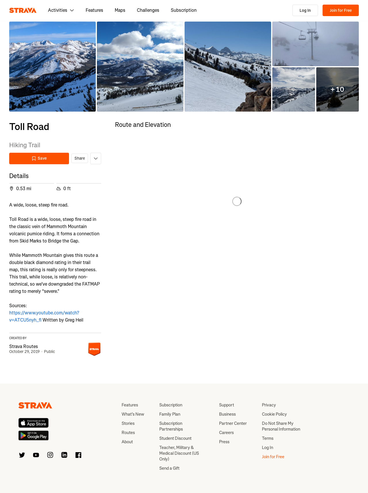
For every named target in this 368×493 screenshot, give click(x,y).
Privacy (269, 405)
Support (226, 405)
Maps (120, 10)
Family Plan (169, 414)
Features (94, 10)
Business (227, 414)
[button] (52, 67)
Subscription (184, 10)
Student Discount (175, 438)
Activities (61, 10)
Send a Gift (169, 468)
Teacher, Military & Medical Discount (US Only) (179, 453)
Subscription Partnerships (171, 426)
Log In (305, 10)
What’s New (133, 414)
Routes (128, 432)
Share (79, 158)
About (127, 442)
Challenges (148, 10)
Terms (267, 438)
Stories (128, 423)
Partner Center (233, 423)
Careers (226, 432)
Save (39, 158)
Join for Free (341, 10)
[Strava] (23, 10)
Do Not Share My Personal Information (281, 426)
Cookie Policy (274, 414)
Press (224, 442)
